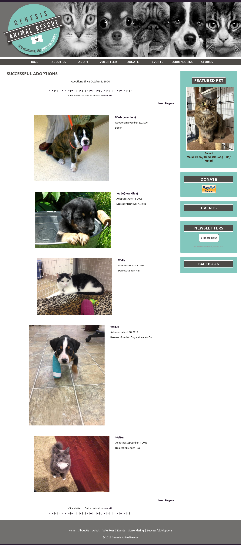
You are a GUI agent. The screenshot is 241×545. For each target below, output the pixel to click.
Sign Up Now (209, 237)
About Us (84, 530)
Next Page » (166, 103)
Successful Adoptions (159, 530)
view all (107, 95)
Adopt (95, 530)
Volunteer (108, 530)
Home (72, 530)
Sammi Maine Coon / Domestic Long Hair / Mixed (209, 157)
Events (121, 530)
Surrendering (136, 530)
